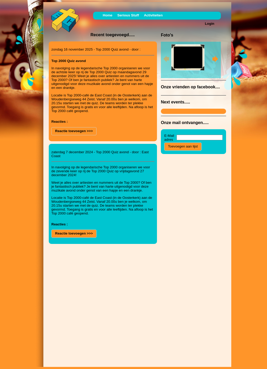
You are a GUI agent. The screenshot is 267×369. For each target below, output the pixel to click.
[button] (73, 131)
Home (107, 15)
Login (209, 24)
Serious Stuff (128, 15)
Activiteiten (153, 15)
